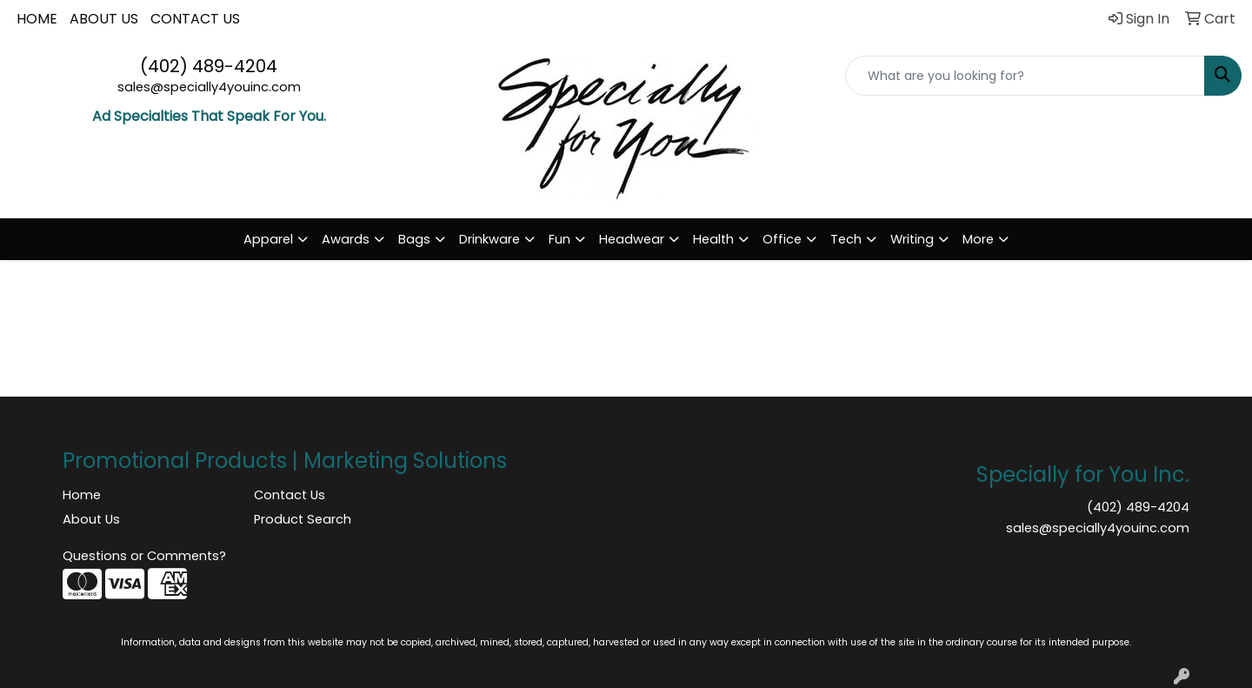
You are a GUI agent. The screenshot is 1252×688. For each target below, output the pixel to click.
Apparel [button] (268, 239)
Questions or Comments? (144, 555)
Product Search (302, 519)
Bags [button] (414, 239)
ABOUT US (104, 19)
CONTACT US (195, 19)
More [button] (978, 239)
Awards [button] (346, 239)
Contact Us (289, 495)
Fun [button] (559, 239)
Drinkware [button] (489, 239)
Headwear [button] (631, 239)
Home (82, 495)
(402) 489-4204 (208, 66)
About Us (91, 519)
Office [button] (782, 239)
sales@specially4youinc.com (209, 87)
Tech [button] (846, 239)
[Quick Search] (1025, 76)
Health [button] (713, 239)
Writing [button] (912, 239)
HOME (37, 19)
